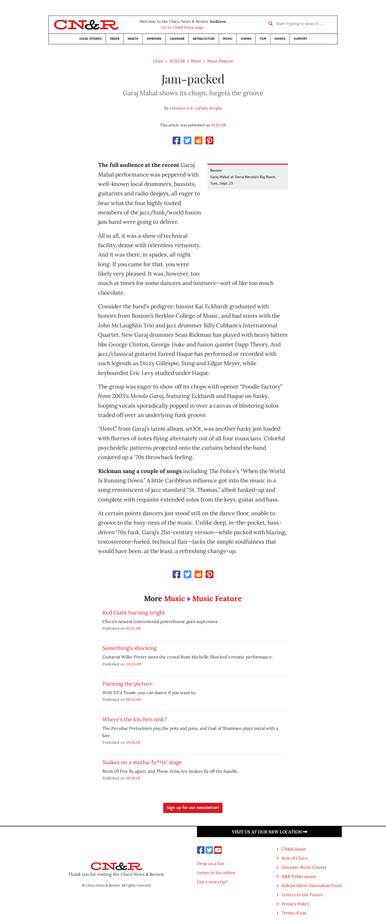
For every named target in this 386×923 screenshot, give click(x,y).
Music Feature (220, 61)
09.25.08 (133, 663)
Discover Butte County (304, 867)
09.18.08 (133, 742)
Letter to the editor (216, 872)
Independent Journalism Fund (311, 885)
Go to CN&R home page (182, 27)
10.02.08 (177, 61)
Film (263, 39)
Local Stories (90, 39)
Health (133, 39)
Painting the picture (127, 683)
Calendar (177, 39)
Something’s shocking (129, 647)
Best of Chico (294, 858)
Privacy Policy (295, 903)
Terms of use (294, 912)
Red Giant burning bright (133, 612)
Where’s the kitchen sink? (134, 719)
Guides (279, 39)
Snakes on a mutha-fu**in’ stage (142, 762)
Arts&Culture (204, 39)
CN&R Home (293, 849)
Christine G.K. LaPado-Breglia (196, 108)
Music (227, 39)
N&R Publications (298, 876)
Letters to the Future (302, 894)
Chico (158, 61)
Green (114, 39)
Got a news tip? (212, 881)
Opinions (154, 39)
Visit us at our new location (269, 831)
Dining (246, 39)
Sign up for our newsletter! (193, 808)
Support (300, 39)
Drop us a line (211, 863)
